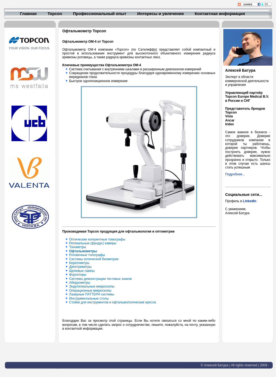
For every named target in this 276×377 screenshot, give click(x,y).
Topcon (55, 14)
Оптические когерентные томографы (97, 239)
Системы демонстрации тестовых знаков (100, 279)
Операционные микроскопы (90, 290)
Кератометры (79, 263)
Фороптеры (77, 275)
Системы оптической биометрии (93, 259)
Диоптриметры (80, 267)
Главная (28, 14)
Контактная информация (220, 14)
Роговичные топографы (87, 255)
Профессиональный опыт (99, 14)
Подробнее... (235, 174)
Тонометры (77, 247)
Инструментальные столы (89, 298)
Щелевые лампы (82, 271)
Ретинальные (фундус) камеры (92, 243)
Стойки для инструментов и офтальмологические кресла (112, 302)
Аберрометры (79, 283)
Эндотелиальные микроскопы (91, 286)
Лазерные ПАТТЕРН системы (91, 294)
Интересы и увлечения (160, 14)
